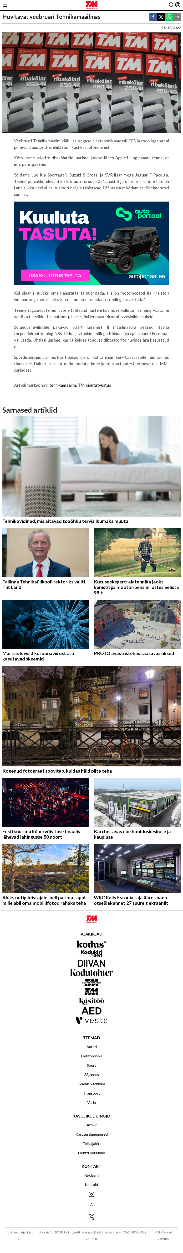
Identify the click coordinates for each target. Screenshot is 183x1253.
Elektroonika (91, 1056)
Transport (91, 1093)
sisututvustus (98, 385)
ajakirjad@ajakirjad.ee (97, 1232)
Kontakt (91, 1184)
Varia (91, 1102)
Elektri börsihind (91, 1152)
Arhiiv (92, 1125)
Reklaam (91, 1175)
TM (81, 385)
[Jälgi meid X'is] (91, 1217)
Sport (91, 1065)
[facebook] (153, 17)
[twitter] (161, 17)
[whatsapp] (169, 17)
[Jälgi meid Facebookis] (91, 1206)
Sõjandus (91, 1074)
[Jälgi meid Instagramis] (91, 1194)
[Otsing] (171, 5)
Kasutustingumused (92, 1134)
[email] (177, 17)
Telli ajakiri (92, 1143)
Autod (91, 1046)
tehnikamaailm (62, 385)
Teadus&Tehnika (91, 1083)
